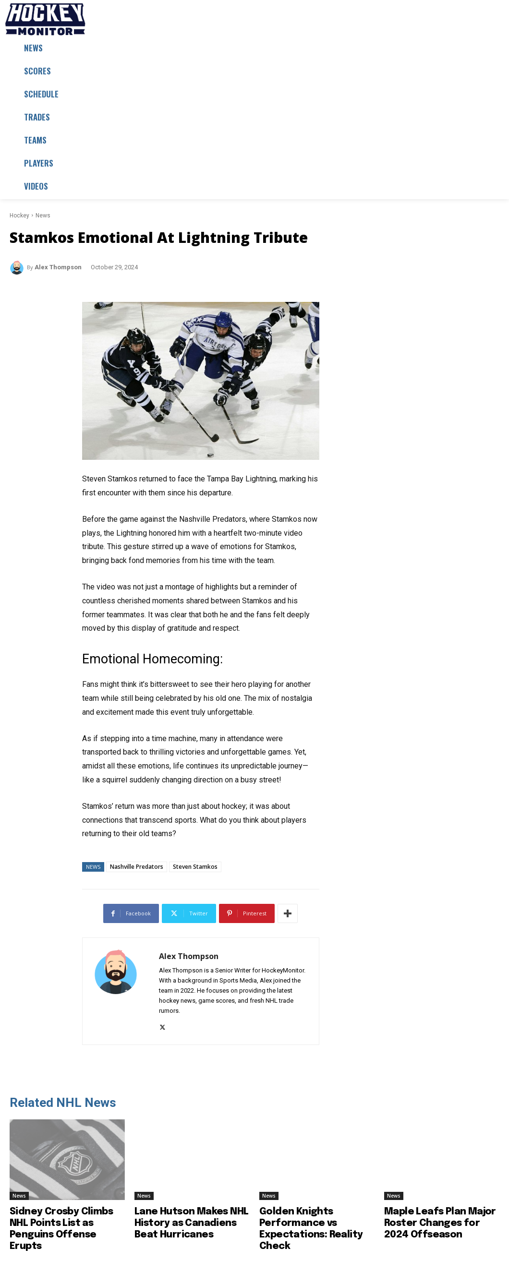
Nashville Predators (136, 867)
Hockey (19, 215)
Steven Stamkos (195, 867)
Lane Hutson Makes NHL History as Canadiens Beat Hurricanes (191, 1223)
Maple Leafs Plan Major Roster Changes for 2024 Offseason (440, 1223)
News (43, 215)
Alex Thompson (58, 267)
